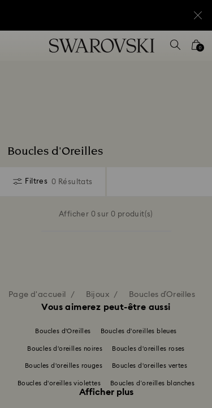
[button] (188, 51)
